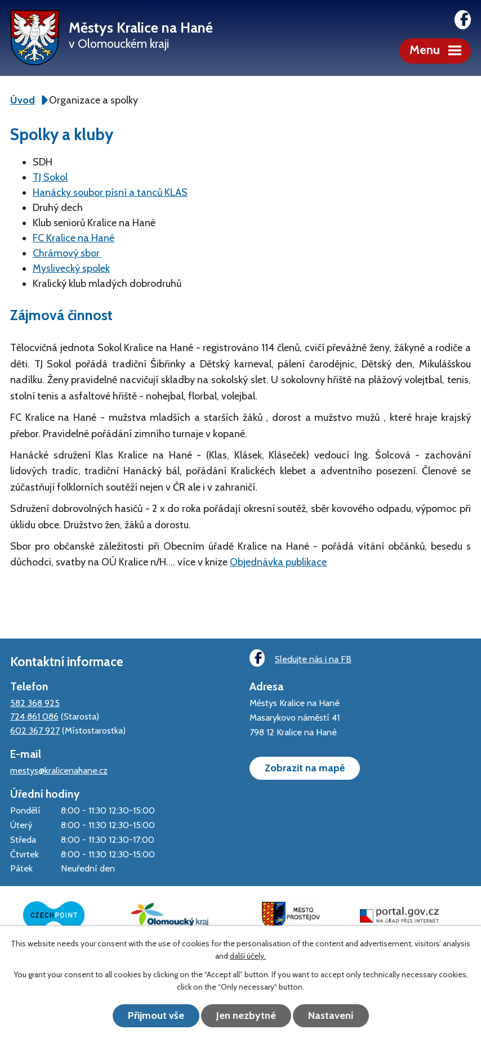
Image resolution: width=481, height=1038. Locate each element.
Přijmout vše (156, 1015)
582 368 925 (35, 702)
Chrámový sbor (67, 253)
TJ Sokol (50, 177)
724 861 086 (34, 716)
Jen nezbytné (246, 1015)
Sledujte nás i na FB (300, 658)
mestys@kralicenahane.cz (59, 770)
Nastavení (331, 1015)
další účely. (248, 956)
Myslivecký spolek (71, 268)
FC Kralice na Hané (73, 238)
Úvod (22, 100)
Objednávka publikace (278, 562)
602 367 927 (35, 730)
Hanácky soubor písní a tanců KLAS (110, 192)
